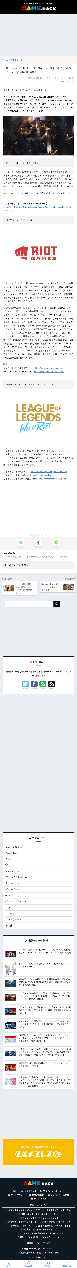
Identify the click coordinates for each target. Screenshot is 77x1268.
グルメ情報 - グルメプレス (20, 1210)
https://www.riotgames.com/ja (48, 368)
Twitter (25, 689)
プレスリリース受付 (60, 1195)
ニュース (10, 913)
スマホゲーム (10, 556)
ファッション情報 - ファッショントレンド (39, 1218)
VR (7, 865)
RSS (51, 689)
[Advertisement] (38, 35)
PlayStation (11, 853)
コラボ (8, 907)
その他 (8, 925)
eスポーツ (47, 556)
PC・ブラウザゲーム (29, 556)
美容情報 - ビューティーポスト (22, 1222)
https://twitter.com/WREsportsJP (53, 479)
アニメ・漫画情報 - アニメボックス (54, 1210)
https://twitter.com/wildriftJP (42, 475)
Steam (8, 859)
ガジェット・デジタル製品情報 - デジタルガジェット (39, 1234)
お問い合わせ (38, 1195)
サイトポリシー (18, 1195)
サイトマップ (40, 1199)
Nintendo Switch (13, 847)
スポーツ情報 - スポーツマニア (56, 1222)
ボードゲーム (12, 889)
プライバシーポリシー (53, 1191)
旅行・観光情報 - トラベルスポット (54, 1226)
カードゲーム (12, 883)
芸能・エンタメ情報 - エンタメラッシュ (39, 1214)
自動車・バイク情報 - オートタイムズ (39, 1230)
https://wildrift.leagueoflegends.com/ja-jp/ (48, 471)
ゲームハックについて (26, 1191)
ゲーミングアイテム (15, 901)
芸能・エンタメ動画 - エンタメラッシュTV (39, 1237)
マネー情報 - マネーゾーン (20, 1226)
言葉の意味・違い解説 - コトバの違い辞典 (39, 1253)
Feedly (43, 689)
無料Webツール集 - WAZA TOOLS (39, 1249)
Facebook (34, 689)
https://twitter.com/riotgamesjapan (49, 371)
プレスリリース (62, 556)
